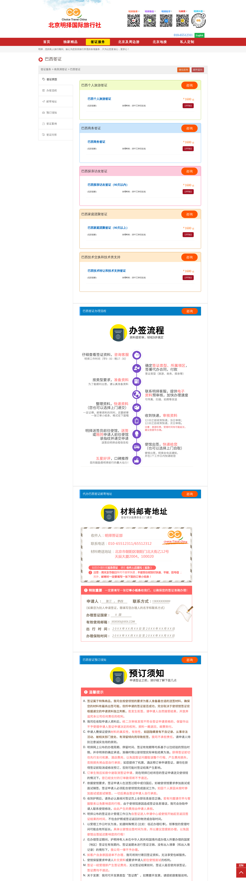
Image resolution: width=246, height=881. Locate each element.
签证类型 (49, 79)
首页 (46, 42)
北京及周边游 (129, 42)
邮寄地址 (49, 101)
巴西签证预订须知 (94, 659)
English (199, 35)
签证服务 (98, 42)
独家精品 (70, 42)
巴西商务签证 (96, 141)
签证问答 (49, 134)
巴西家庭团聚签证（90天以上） (108, 227)
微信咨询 (183, 69)
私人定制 (187, 42)
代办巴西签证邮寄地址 (97, 493)
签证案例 (49, 123)
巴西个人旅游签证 (99, 98)
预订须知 (49, 112)
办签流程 (49, 90)
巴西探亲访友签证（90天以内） (108, 184)
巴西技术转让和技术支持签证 (107, 270)
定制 (241, 865)
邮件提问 (197, 69)
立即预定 (188, 106)
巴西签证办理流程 (94, 311)
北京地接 (160, 42)
